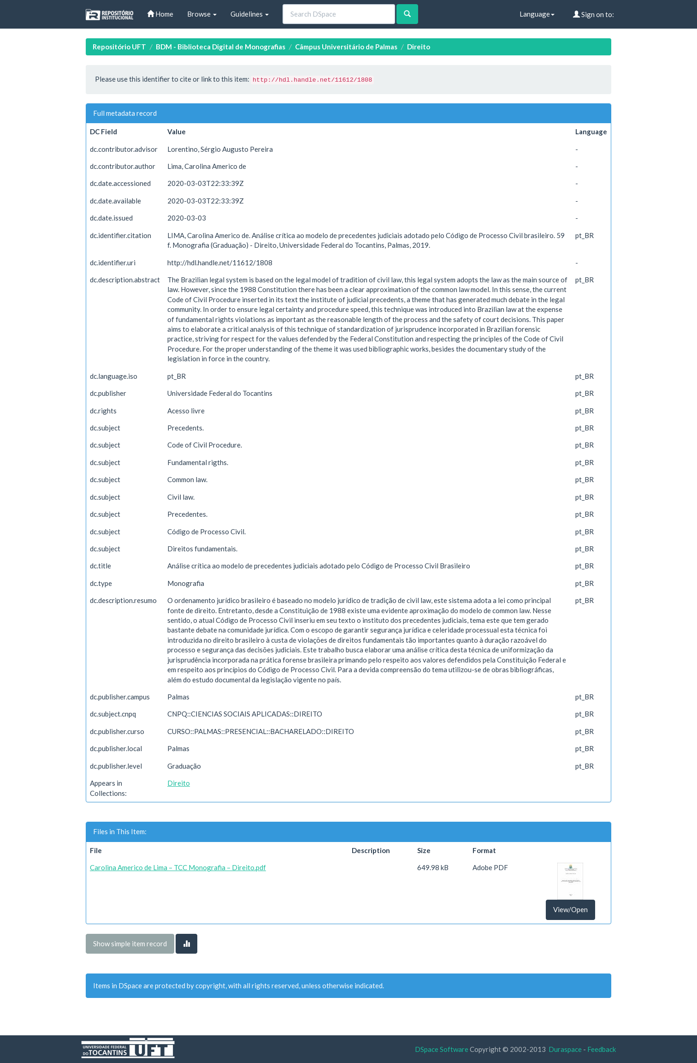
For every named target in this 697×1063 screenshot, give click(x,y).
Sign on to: (593, 14)
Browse (202, 14)
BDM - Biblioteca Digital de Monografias (220, 46)
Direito (418, 46)
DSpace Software (441, 1049)
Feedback (601, 1049)
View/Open (570, 909)
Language (537, 14)
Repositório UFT (119, 46)
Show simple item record (130, 943)
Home (160, 14)
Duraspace (565, 1049)
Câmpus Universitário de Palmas (346, 46)
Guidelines (249, 14)
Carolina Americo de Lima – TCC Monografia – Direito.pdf (178, 867)
